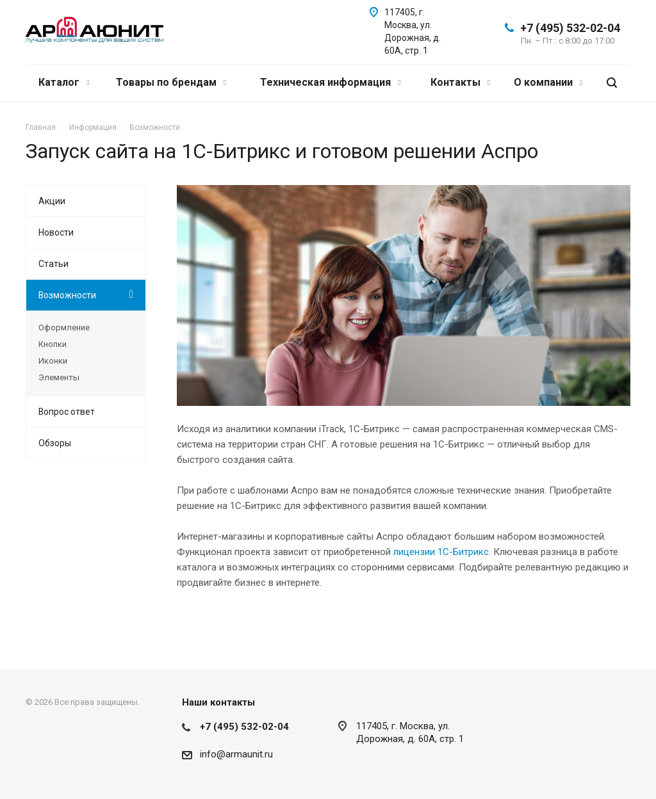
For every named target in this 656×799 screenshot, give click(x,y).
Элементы (58, 377)
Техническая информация (330, 82)
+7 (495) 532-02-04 (570, 28)
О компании (548, 82)
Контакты (460, 82)
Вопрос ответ (66, 412)
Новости (56, 232)
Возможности (67, 295)
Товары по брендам (171, 82)
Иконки (52, 361)
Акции (51, 201)
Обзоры (54, 443)
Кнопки (52, 344)
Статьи (53, 264)
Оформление (64, 327)
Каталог (63, 82)
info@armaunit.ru (236, 754)
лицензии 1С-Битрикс (441, 552)
